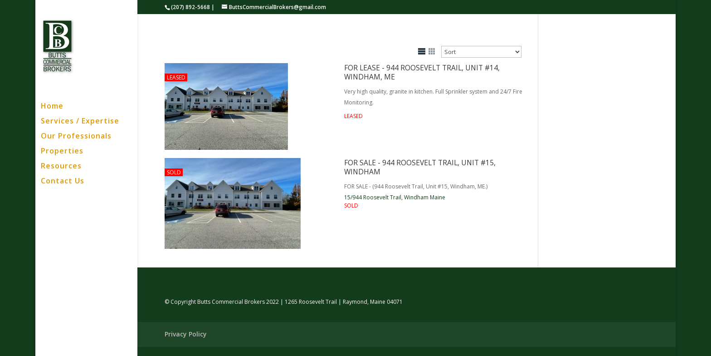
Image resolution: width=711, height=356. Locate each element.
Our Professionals (76, 137)
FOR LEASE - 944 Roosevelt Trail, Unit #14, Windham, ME (422, 72)
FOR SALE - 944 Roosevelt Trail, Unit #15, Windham (420, 167)
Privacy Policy (186, 334)
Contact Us (62, 182)
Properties (62, 152)
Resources (61, 167)
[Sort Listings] (481, 52)
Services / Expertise (80, 122)
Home (52, 107)
